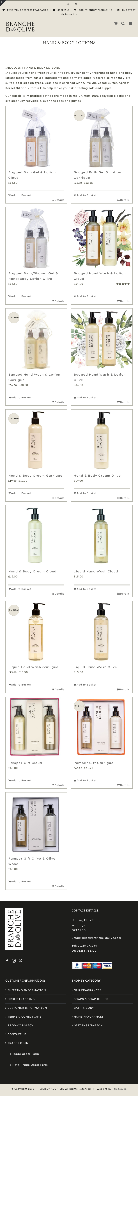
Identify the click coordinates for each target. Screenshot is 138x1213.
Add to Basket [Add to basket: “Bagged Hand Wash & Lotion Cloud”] (86, 296)
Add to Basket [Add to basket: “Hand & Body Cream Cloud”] (21, 589)
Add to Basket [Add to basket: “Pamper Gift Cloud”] (21, 780)
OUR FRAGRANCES (87, 990)
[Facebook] (7, 961)
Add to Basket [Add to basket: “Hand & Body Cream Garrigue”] (21, 493)
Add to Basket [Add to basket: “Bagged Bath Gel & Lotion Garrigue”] (86, 195)
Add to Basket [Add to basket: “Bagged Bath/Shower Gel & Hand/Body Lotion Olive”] (21, 296)
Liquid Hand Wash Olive (95, 667)
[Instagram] (14, 961)
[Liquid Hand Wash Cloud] (101, 536)
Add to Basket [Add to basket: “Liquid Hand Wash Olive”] (86, 684)
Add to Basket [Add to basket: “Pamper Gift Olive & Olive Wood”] (21, 881)
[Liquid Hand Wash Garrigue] (36, 632)
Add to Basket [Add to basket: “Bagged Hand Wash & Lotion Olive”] (86, 397)
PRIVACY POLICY (20, 1025)
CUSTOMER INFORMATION (27, 1007)
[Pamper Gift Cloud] (36, 727)
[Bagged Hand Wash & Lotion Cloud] (101, 238)
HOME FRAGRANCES (89, 1016)
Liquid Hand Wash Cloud (96, 571)
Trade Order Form (25, 1054)
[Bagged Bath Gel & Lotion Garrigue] (101, 137)
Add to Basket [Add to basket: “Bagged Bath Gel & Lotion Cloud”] (21, 195)
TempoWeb (119, 1088)
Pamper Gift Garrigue (93, 763)
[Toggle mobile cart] (116, 23)
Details (59, 200)
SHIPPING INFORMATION (27, 990)
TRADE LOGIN (18, 1043)
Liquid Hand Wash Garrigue (33, 667)
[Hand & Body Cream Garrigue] (36, 440)
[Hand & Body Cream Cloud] (36, 536)
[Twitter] (20, 961)
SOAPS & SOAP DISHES (91, 999)
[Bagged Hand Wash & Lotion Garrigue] (36, 339)
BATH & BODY (84, 1007)
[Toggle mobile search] (123, 23)
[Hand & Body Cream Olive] (101, 440)
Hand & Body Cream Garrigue (35, 475)
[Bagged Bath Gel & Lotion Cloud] (36, 137)
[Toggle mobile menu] (131, 23)
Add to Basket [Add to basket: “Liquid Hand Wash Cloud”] (86, 589)
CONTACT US (17, 1034)
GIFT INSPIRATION (88, 1025)
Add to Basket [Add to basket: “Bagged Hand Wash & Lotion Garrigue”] (21, 397)
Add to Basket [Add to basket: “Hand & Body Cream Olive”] (86, 493)
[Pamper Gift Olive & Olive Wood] (36, 823)
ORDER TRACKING (21, 999)
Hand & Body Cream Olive (97, 475)
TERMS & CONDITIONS (24, 1016)
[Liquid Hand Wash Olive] (101, 632)
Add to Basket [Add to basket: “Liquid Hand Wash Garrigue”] (21, 684)
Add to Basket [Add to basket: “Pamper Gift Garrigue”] (86, 780)
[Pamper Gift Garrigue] (101, 727)
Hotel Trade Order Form (30, 1064)
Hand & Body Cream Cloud (32, 571)
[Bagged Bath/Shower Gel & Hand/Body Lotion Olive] (36, 238)
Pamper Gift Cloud (25, 763)
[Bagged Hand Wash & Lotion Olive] (101, 339)
